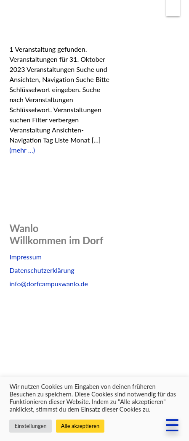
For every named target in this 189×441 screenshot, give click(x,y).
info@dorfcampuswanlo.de (48, 284)
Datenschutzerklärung (41, 270)
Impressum (25, 257)
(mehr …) (22, 150)
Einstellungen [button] (30, 426)
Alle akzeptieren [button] (80, 426)
